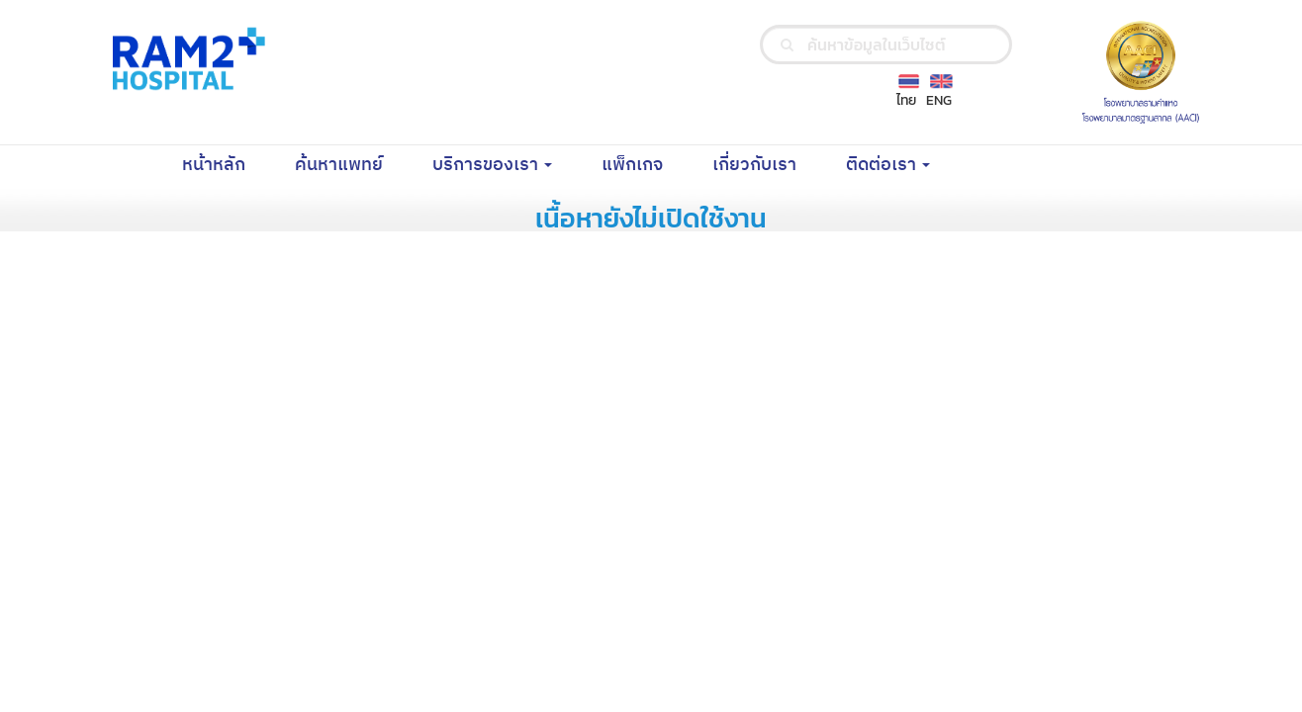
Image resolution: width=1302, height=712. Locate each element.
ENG (939, 100)
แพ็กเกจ (645, 164)
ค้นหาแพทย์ (351, 164)
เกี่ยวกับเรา (766, 164)
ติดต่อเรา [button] (888, 165)
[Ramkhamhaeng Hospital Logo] (185, 58)
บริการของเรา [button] (492, 165)
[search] (787, 44)
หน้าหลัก (226, 164)
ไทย (906, 100)
